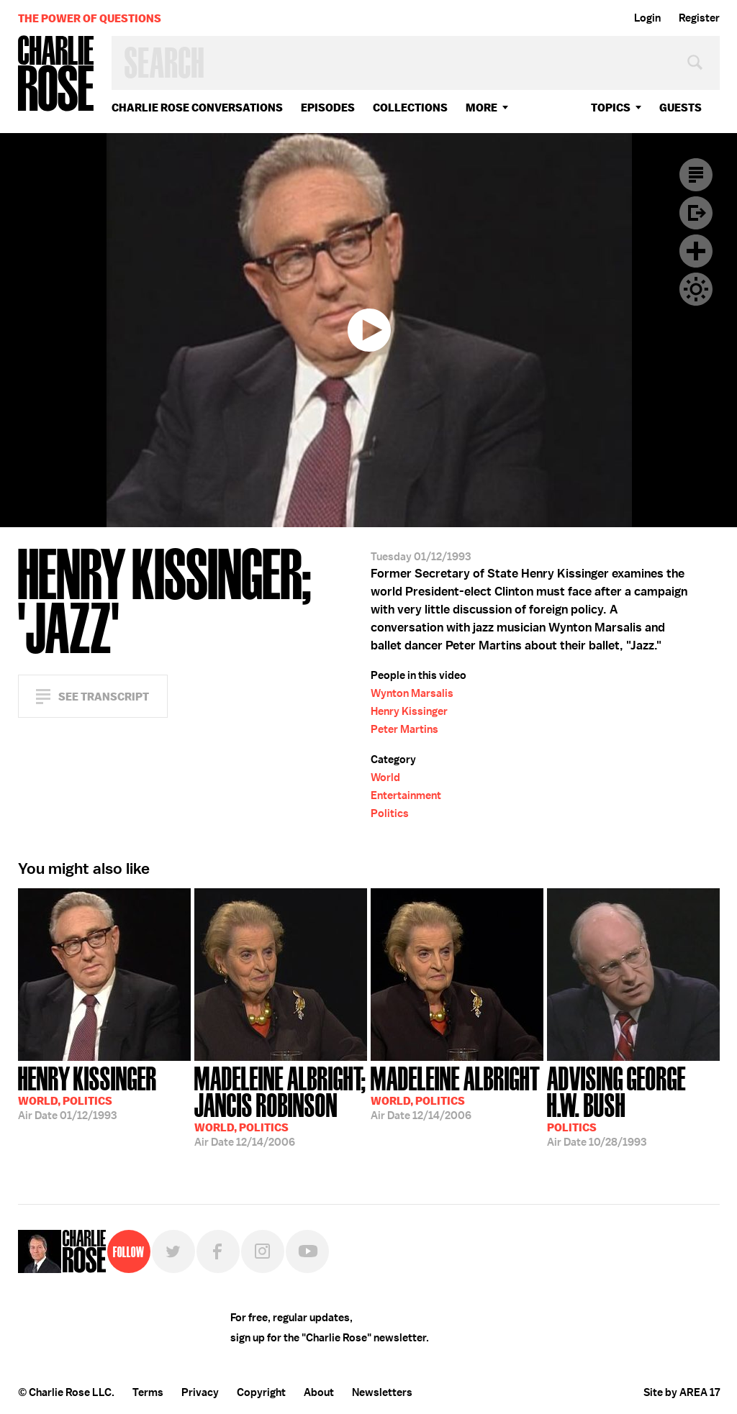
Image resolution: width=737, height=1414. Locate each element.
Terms (147, 1392)
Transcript (696, 174)
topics (610, 107)
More (481, 107)
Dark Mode (696, 289)
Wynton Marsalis (412, 693)
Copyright (261, 1392)
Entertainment (406, 795)
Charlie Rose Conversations (197, 107)
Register (699, 18)
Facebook (218, 1251)
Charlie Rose (56, 74)
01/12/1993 (87, 1092)
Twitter (173, 1251)
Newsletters (382, 1392)
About (319, 1392)
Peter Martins (404, 729)
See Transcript (103, 696)
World (385, 777)
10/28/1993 (633, 1105)
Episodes (328, 107)
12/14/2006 (280, 1105)
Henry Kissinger (409, 711)
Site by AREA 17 (681, 1392)
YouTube (307, 1251)
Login (647, 18)
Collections (410, 107)
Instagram (262, 1251)
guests (680, 107)
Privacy (200, 1392)
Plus (696, 251)
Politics (390, 813)
